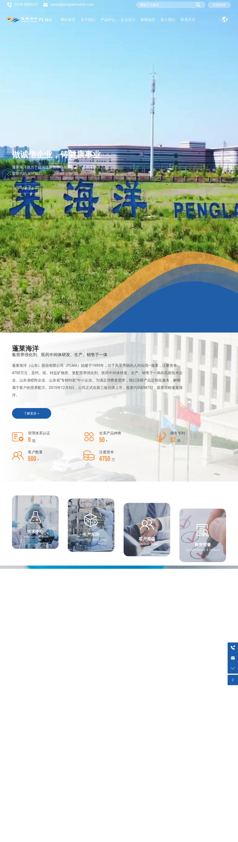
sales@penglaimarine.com (72, 4)
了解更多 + (29, 184)
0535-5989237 (26, 4)
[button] (230, 172)
